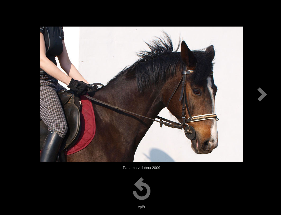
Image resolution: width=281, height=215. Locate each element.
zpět (141, 207)
